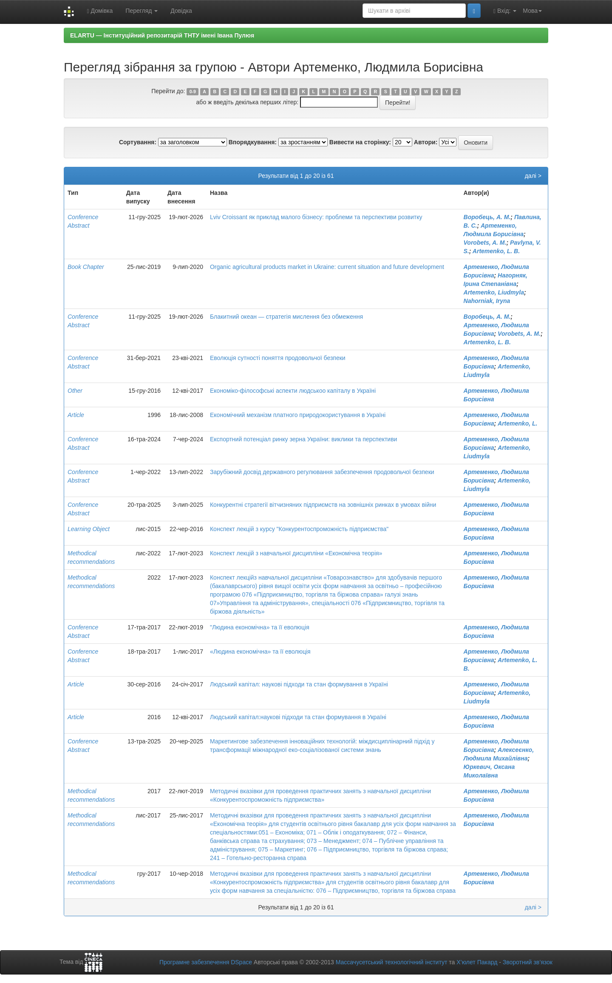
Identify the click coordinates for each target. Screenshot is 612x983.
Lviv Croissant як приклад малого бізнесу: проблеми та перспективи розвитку (316, 217)
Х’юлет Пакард (476, 962)
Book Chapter (86, 266)
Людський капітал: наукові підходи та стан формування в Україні (299, 684)
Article (76, 414)
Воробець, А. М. (487, 217)
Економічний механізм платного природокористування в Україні (297, 414)
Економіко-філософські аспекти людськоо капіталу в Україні (293, 390)
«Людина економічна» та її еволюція (260, 651)
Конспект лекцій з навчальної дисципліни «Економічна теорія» (296, 553)
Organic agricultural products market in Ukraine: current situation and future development (327, 266)
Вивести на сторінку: (360, 142)
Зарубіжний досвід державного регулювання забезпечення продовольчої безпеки (322, 472)
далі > (533, 175)
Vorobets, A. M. (485, 242)
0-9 (193, 91)
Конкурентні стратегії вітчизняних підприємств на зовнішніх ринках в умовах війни (323, 504)
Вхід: (504, 10)
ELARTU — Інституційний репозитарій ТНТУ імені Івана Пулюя (162, 35)
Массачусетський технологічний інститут (392, 962)
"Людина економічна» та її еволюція (259, 627)
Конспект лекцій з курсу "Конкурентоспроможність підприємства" (299, 529)
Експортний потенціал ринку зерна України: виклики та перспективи (303, 439)
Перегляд (141, 10)
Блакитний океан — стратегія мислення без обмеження (286, 316)
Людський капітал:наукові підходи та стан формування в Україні (298, 717)
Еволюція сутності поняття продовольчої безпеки (278, 357)
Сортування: (137, 142)
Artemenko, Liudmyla (494, 292)
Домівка (100, 10)
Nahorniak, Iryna (487, 300)
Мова (532, 10)
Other (75, 390)
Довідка (181, 10)
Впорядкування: (253, 142)
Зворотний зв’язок (527, 962)
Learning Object (89, 529)
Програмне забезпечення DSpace (205, 962)
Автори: (426, 142)
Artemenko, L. (517, 423)
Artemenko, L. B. (496, 251)
